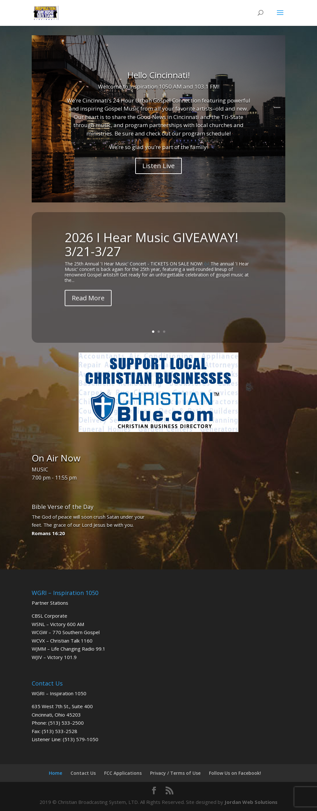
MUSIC (40, 469)
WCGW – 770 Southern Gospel (66, 632)
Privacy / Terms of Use (175, 773)
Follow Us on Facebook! (235, 773)
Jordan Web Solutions (251, 802)
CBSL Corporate (49, 615)
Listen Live (158, 165)
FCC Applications (123, 773)
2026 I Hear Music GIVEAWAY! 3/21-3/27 (151, 247)
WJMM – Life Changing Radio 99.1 (68, 648)
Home (55, 773)
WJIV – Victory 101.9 (54, 657)
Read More (88, 301)
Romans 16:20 (48, 533)
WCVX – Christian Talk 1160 (62, 640)
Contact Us (83, 773)
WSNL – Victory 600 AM (58, 624)
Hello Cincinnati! (158, 75)
